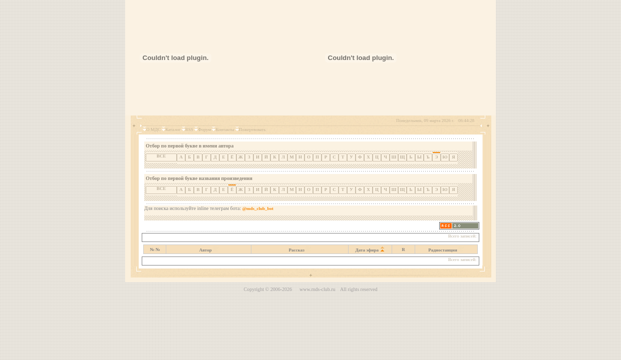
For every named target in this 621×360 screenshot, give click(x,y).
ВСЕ (161, 156)
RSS (189, 129)
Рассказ (296, 250)
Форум (204, 129)
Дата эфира (367, 250)
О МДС (153, 129)
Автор (205, 250)
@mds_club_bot (257, 208)
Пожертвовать (252, 129)
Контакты (224, 129)
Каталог (172, 129)
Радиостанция (442, 250)
